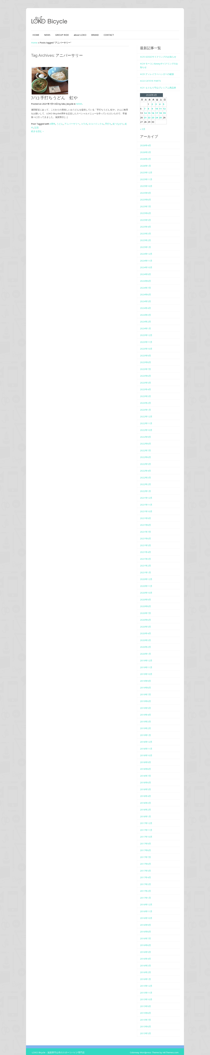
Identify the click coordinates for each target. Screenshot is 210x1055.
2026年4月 (149, 141)
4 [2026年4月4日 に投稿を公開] (163, 100)
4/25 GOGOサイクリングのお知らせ (162, 56)
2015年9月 (149, 1002)
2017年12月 (150, 819)
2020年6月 (149, 616)
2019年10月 (150, 670)
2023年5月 (149, 378)
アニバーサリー (60, 123)
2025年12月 (150, 168)
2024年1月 (149, 324)
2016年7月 (149, 934)
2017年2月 (149, 887)
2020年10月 (150, 589)
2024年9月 (149, 270)
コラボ (72, 123)
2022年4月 (149, 467)
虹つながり (106, 123)
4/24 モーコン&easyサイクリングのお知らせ (166, 63)
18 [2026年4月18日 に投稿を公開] (164, 109)
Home (23, 42)
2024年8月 (149, 277)
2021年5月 (149, 541)
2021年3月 (149, 555)
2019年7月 (149, 690)
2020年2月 (149, 643)
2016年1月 (149, 975)
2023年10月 (150, 345)
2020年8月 (149, 602)
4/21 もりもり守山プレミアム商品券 (162, 83)
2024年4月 (149, 304)
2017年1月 (149, 893)
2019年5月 (149, 704)
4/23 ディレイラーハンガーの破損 (160, 70)
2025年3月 (149, 229)
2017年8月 (149, 846)
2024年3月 (149, 311)
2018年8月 (149, 765)
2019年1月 (149, 731)
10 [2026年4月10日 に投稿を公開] (160, 104)
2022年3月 (149, 473)
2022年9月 (149, 433)
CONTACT (97, 34)
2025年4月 (149, 223)
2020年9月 (149, 595)
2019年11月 (150, 663)
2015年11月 (150, 988)
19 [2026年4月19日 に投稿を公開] (167, 109)
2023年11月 (150, 338)
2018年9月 (149, 758)
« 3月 (146, 125)
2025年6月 (149, 209)
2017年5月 (149, 866)
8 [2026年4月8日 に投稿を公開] (152, 104)
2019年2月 (149, 724)
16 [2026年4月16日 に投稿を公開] (156, 109)
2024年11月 (150, 256)
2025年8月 (149, 195)
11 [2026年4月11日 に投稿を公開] (164, 104)
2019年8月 (149, 683)
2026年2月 (149, 155)
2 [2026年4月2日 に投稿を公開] (155, 100)
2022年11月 (150, 419)
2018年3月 (149, 799)
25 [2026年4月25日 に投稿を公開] (164, 113)
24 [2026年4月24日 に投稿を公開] (160, 113)
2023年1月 (149, 405)
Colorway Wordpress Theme (155, 1048)
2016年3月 (149, 961)
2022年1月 (149, 487)
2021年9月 (149, 514)
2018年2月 (149, 805)
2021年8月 (149, 521)
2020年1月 (149, 649)
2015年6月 (149, 1022)
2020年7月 (149, 609)
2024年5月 (149, 297)
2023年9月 (149, 351)
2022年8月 (149, 439)
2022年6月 (149, 453)
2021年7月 (149, 527)
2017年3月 (149, 880)
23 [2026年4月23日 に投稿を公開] (156, 113)
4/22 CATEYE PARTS (154, 77)
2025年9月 (149, 189)
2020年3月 (149, 636)
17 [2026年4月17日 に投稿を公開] (160, 109)
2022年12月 (150, 412)
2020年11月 (150, 582)
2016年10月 (150, 914)
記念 (121, 123)
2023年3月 (149, 392)
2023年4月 (149, 385)
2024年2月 (149, 317)
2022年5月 (149, 460)
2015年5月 (149, 1029)
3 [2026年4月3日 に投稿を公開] (159, 100)
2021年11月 (150, 500)
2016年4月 (149, 955)
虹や (115, 123)
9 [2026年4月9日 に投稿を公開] (155, 104)
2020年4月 (149, 629)
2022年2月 (149, 480)
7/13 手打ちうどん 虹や (43, 97)
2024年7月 (149, 283)
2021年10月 (150, 507)
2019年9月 (149, 677)
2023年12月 (150, 331)
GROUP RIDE (50, 34)
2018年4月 (149, 792)
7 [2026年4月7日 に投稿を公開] (148, 104)
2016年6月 (149, 941)
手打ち (97, 123)
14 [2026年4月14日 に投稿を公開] (148, 109)
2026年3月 (149, 148)
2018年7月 (149, 771)
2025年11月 (150, 175)
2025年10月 (150, 182)
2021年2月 (149, 561)
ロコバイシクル (84, 123)
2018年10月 (150, 751)
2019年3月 (149, 717)
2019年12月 (150, 656)
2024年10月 (150, 263)
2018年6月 (149, 778)
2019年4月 (149, 711)
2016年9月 (149, 921)
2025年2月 (149, 236)
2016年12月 (150, 900)
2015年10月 (150, 995)
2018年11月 (150, 744)
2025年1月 (149, 243)
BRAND (83, 34)
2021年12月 (150, 494)
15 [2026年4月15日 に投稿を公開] (152, 109)
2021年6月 (149, 534)
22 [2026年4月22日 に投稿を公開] (152, 113)
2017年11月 (150, 826)
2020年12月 (150, 575)
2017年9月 (149, 839)
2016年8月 (149, 927)
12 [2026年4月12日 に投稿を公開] (167, 104)
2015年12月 (150, 982)
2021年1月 (149, 568)
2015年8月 (149, 1009)
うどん (48, 123)
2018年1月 (149, 812)
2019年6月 (149, 697)
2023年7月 (149, 365)
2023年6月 (149, 372)
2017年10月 (150, 833)
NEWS (36, 34)
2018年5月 (149, 785)
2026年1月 (149, 161)
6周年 (41, 123)
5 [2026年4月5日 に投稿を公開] (167, 100)
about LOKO (68, 34)
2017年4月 (149, 873)
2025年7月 (149, 202)
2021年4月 (149, 548)
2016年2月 (149, 968)
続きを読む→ (26, 127)
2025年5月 (149, 216)
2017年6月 (149, 860)
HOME (24, 34)
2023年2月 (149, 399)
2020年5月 (149, 622)
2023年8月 (149, 358)
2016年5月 (149, 948)
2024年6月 (149, 290)
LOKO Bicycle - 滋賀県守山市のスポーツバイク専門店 (46, 1048)
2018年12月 (150, 738)
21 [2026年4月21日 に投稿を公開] (148, 113)
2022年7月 (149, 446)
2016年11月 (150, 907)
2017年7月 (149, 853)
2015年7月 (149, 1015)
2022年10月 (150, 426)
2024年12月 (150, 250)
